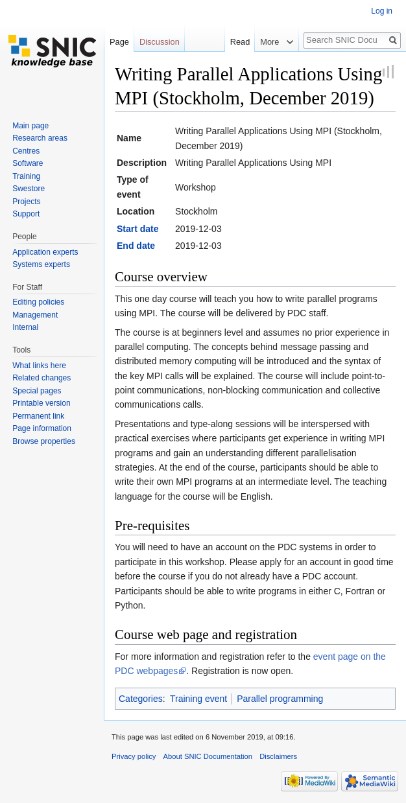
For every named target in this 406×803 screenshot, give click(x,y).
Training (26, 176)
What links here (39, 365)
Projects (26, 201)
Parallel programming (280, 698)
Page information (41, 428)
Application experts (45, 252)
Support (26, 213)
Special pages (36, 390)
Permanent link (38, 416)
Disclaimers (278, 756)
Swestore (28, 188)
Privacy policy (134, 756)
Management (35, 315)
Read (238, 42)
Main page (30, 125)
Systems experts (41, 264)
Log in (381, 11)
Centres (26, 151)
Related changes (41, 377)
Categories (141, 698)
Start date (138, 229)
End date (136, 245)
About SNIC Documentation (207, 756)
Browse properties (43, 441)
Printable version (41, 403)
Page (119, 42)
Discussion (159, 42)
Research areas (39, 138)
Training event (198, 698)
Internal (25, 327)
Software (27, 163)
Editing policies (38, 302)
